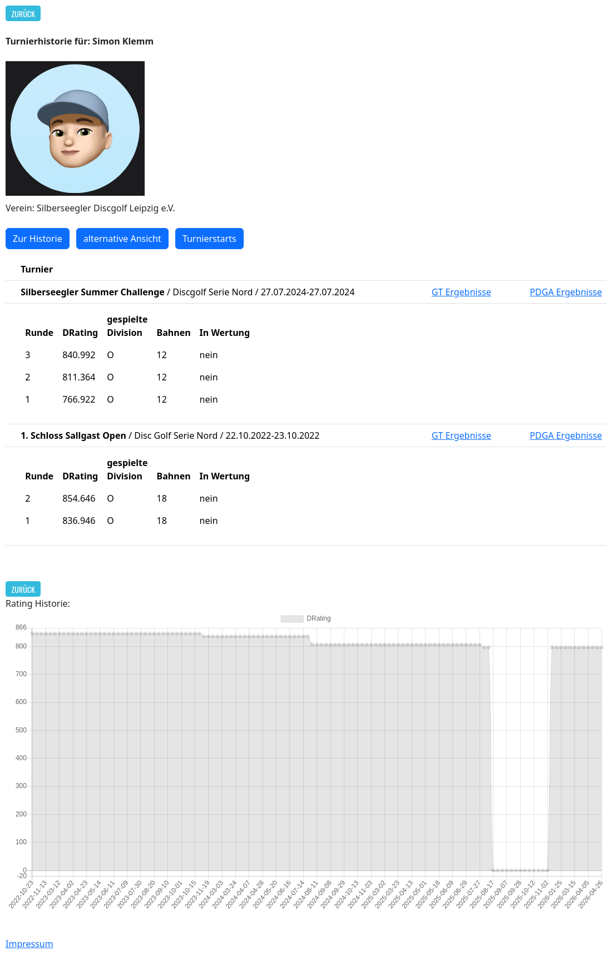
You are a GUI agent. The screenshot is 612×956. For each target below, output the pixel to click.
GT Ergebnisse (461, 292)
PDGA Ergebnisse (566, 292)
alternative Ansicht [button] (122, 238)
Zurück (23, 13)
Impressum (29, 944)
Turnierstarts (209, 238)
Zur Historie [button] (37, 238)
